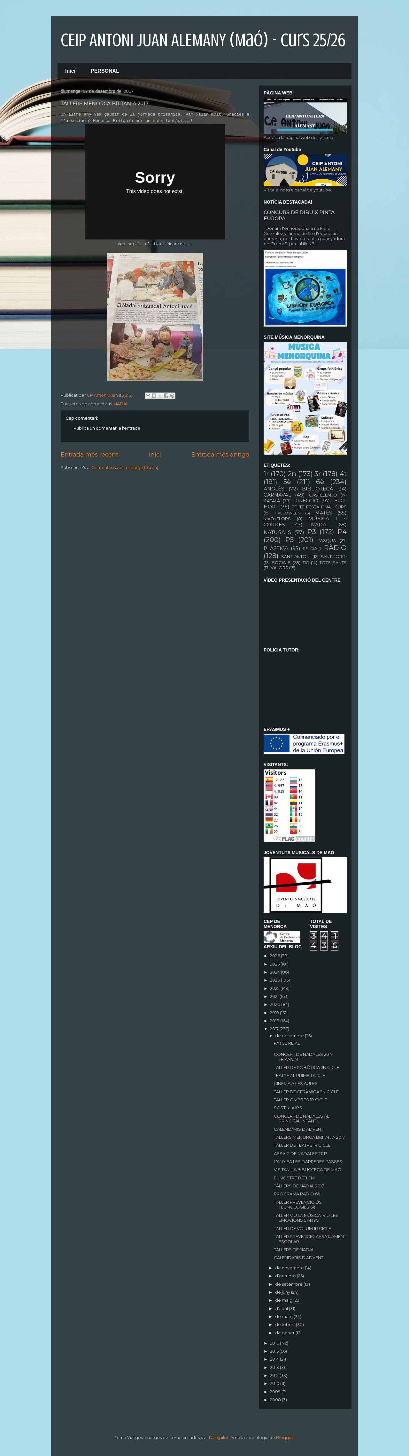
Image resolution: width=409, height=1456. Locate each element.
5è (287, 482)
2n (292, 474)
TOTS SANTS (333, 562)
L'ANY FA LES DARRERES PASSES (308, 1161)
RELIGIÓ (310, 549)
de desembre (290, 1035)
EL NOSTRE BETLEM (294, 1177)
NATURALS (277, 532)
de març (284, 1316)
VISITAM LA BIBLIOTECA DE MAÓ (307, 1169)
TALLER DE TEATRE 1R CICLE (302, 1145)
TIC (306, 562)
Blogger (284, 1437)
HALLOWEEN (287, 513)
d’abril (282, 1308)
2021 (275, 996)
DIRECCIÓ (305, 500)
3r (317, 474)
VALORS (279, 567)
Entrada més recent (89, 454)
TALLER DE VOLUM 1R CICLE (302, 1228)
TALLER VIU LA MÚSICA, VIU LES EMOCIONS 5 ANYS (306, 1218)
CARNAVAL (277, 495)
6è (320, 482)
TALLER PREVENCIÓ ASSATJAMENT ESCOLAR (310, 1239)
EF (294, 506)
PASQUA (327, 540)
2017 (275, 1028)
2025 (275, 964)
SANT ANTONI (296, 556)
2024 (275, 972)
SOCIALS (281, 562)
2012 (275, 1375)
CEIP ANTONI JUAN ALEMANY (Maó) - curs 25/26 (203, 40)
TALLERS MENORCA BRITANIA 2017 (309, 1137)
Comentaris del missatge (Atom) (124, 467)
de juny (283, 1292)
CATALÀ (272, 500)
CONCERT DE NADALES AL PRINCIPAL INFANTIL (301, 1118)
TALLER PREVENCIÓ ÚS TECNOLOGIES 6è (298, 1205)
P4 (342, 532)
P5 (289, 540)
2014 (275, 1359)
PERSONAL (105, 71)
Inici (70, 71)
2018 (275, 1020)
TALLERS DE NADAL (294, 1249)
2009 (276, 1391)
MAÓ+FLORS (277, 518)
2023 (275, 980)
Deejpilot (218, 1437)
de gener (285, 1332)
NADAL (121, 403)
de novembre (290, 1267)
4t (343, 474)
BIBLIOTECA (317, 489)
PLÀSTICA (276, 548)
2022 (275, 988)
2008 (276, 1399)
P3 (311, 532)
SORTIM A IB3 (288, 1107)
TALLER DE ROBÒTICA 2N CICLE (306, 1067)
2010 (275, 1383)
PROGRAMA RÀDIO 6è (297, 1193)
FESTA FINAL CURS (326, 506)
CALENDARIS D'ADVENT (298, 1129)
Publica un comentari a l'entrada (106, 428)
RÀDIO (335, 548)
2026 (275, 955)
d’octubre (286, 1275)
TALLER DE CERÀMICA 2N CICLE (306, 1091)
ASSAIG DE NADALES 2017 (300, 1153)
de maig (284, 1300)
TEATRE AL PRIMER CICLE (299, 1075)
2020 (275, 1004)
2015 (275, 1351)
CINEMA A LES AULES (296, 1083)
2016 (275, 1343)
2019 (275, 1012)
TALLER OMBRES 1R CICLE (300, 1099)
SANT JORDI (333, 556)
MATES (323, 513)
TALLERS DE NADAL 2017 (299, 1185)
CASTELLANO (323, 494)
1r (266, 474)
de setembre (289, 1284)
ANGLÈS (274, 489)
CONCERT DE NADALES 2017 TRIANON (303, 1057)
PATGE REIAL (287, 1043)
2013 (275, 1367)
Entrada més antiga (220, 454)
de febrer (285, 1324)
